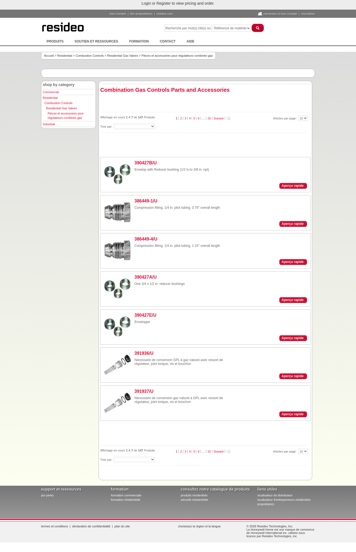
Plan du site (122, 526)
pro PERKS (47, 495)
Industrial (49, 124)
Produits (55, 41)
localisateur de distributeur (274, 495)
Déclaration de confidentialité (91, 526)
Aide (190, 41)
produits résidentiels (194, 495)
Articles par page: (285, 118)
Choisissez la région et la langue (199, 526)
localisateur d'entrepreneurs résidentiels (284, 499)
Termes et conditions (54, 526)
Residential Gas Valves (122, 55)
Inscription (308, 13)
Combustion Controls (90, 55)
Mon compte (118, 13)
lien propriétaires (141, 13)
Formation (139, 41)
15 (209, 118)
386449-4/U (145, 239)
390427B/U (145, 163)
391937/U (143, 391)
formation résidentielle (125, 499)
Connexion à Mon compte (280, 13)
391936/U (143, 353)
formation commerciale (126, 495)
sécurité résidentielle (194, 499)
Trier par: (106, 126)
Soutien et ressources (96, 41)
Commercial (51, 92)
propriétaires (265, 504)
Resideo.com (165, 13)
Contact (168, 41)
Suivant (219, 118)
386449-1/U (145, 201)
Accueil (49, 55)
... (203, 118)
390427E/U (145, 315)
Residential (64, 55)
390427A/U (145, 277)
